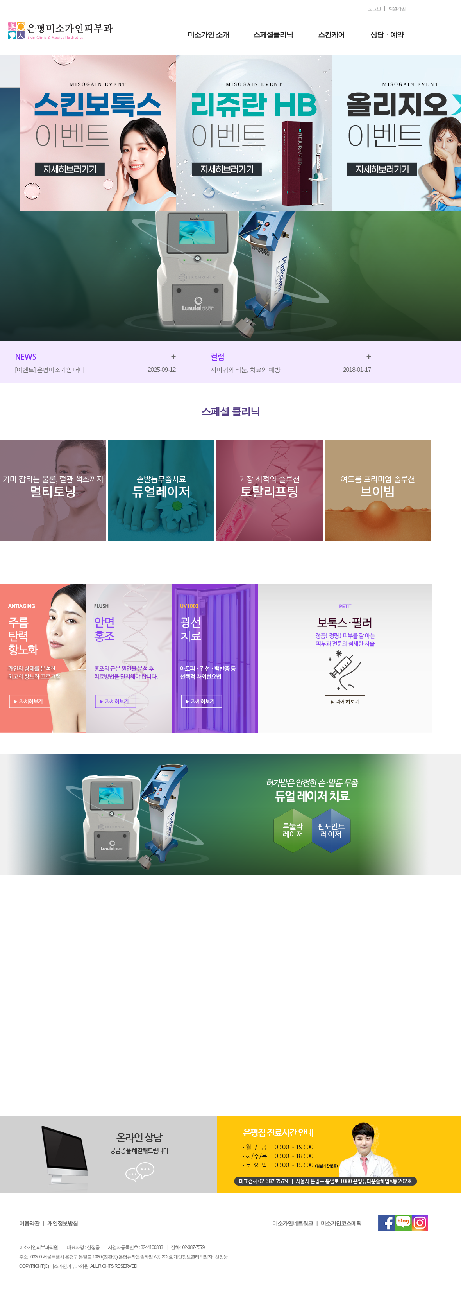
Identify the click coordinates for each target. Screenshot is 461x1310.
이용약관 (29, 1223)
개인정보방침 (62, 1223)
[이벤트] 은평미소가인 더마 (50, 369)
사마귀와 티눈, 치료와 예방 (246, 369)
